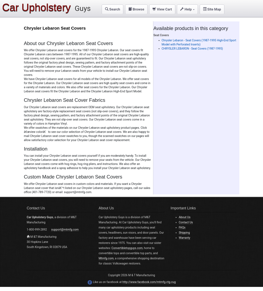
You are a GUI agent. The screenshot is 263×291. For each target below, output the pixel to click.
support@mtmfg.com (65, 229)
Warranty (184, 237)
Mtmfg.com (106, 258)
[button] (112, 9)
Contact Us (186, 222)
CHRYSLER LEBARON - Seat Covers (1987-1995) (192, 48)
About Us (184, 217)
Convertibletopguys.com (127, 248)
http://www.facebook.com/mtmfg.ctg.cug (149, 282)
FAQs (182, 227)
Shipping (184, 232)
